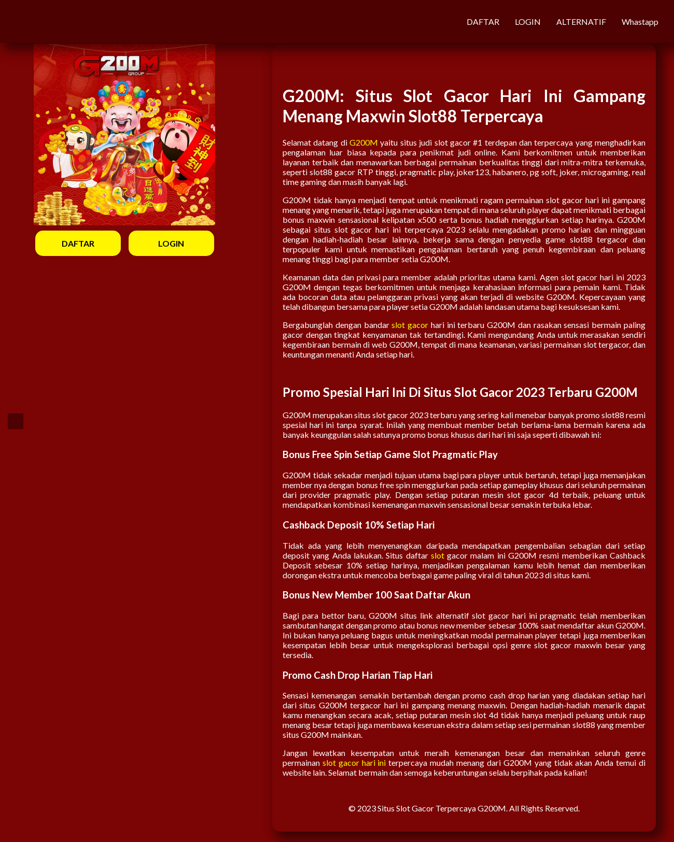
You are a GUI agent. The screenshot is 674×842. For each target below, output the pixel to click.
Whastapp (640, 21)
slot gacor (409, 325)
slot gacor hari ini (354, 762)
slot (437, 555)
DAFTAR (483, 21)
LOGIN (528, 21)
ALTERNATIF (581, 21)
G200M (363, 142)
